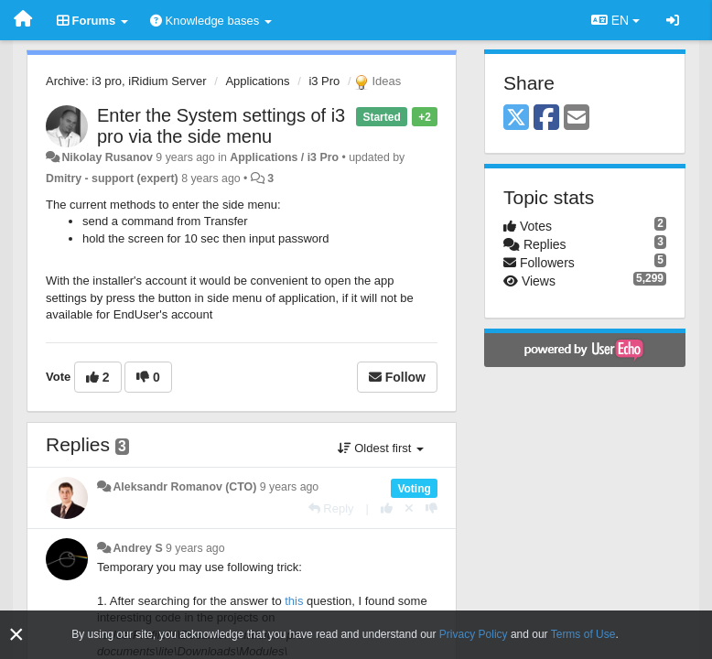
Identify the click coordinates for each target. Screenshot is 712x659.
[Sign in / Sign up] (672, 20)
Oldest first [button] (381, 448)
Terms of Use (583, 634)
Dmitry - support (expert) (112, 178)
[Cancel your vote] (409, 508)
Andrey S (137, 548)
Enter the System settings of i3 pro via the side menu (221, 125)
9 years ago (289, 487)
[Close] (16, 634)
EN (615, 20)
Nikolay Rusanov (106, 157)
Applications (257, 81)
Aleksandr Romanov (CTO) (184, 487)
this (294, 601)
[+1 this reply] (387, 508)
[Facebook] (546, 119)
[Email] (576, 119)
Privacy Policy (473, 634)
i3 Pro (324, 81)
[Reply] (331, 508)
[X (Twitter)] (516, 119)
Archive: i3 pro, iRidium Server (126, 81)
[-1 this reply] (431, 508)
